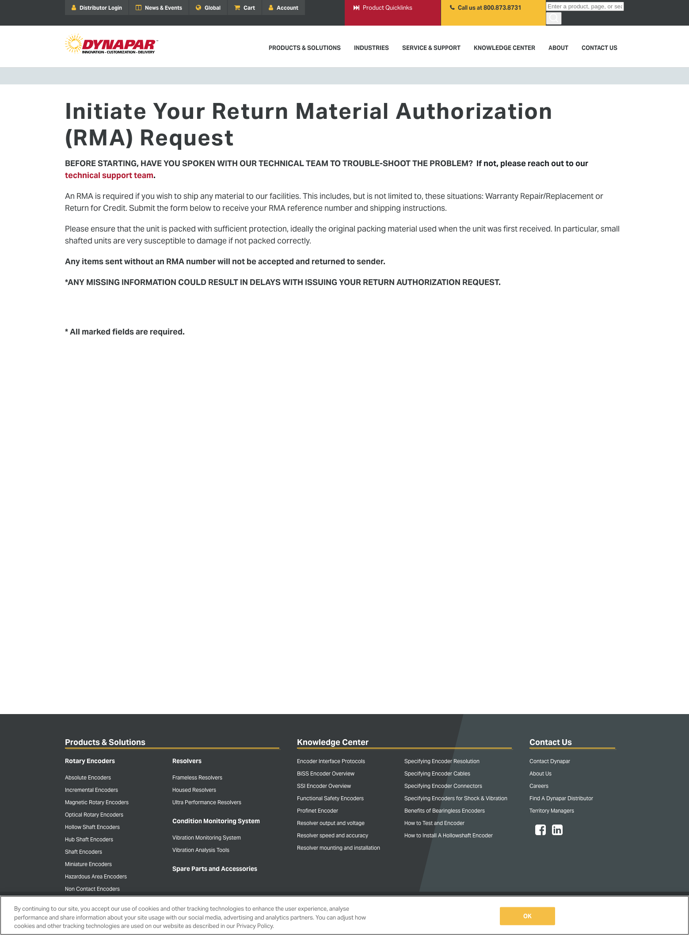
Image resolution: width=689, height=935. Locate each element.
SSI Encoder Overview (324, 786)
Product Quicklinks (383, 7)
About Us (540, 773)
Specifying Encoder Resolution (442, 761)
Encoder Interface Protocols (331, 761)
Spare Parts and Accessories (214, 869)
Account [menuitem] (283, 7)
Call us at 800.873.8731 (486, 7)
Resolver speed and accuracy (332, 835)
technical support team (109, 175)
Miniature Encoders (88, 864)
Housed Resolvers (194, 790)
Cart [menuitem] (244, 7)
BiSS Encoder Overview (325, 773)
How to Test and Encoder (434, 823)
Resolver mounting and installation (338, 847)
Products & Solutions (105, 742)
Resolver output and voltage (331, 823)
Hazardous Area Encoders (96, 876)
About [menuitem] (558, 48)
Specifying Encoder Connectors (443, 786)
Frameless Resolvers (197, 777)
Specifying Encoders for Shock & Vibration (455, 798)
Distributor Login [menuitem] (97, 7)
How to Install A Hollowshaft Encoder (448, 835)
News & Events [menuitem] (159, 7)
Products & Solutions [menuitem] (305, 48)
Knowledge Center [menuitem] (504, 48)
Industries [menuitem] (371, 48)
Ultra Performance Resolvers (206, 802)
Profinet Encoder (317, 810)
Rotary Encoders (90, 761)
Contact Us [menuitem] (599, 48)
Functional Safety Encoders (330, 798)
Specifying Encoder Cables (437, 773)
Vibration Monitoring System (206, 837)
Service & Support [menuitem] (431, 48)
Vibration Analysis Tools (200, 850)
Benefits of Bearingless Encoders (444, 810)
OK (527, 916)
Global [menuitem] (208, 7)
